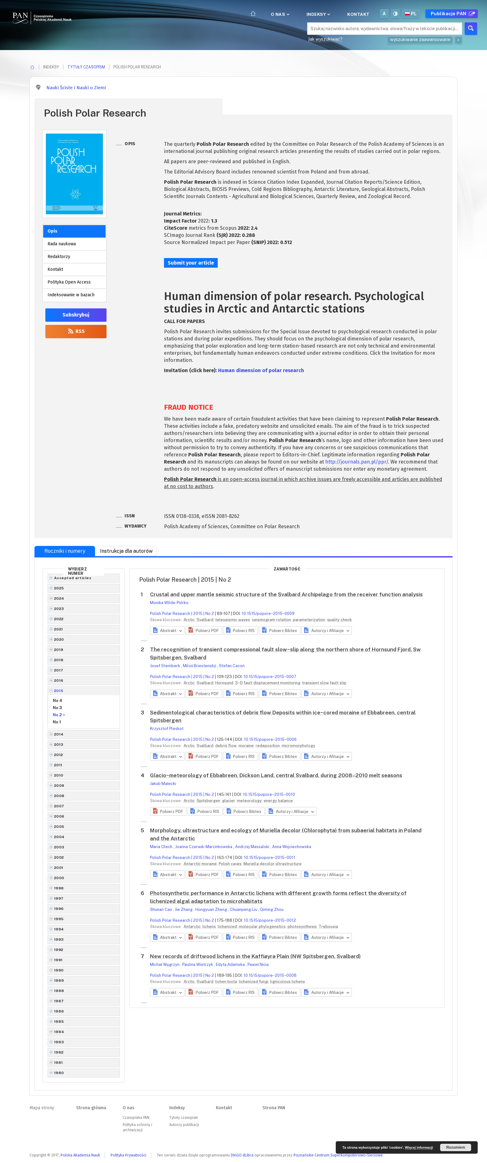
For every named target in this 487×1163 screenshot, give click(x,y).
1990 (59, 970)
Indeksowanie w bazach (71, 295)
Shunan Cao (161, 909)
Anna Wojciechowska (291, 846)
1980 (59, 1073)
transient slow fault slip (324, 683)
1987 (59, 1001)
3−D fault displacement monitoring (268, 683)
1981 (58, 1062)
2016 (58, 680)
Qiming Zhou (272, 909)
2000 (59, 878)
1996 (59, 909)
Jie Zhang (184, 909)
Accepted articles (73, 578)
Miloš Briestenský (200, 665)
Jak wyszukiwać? (325, 39)
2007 (59, 806)
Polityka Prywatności (128, 1155)
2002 (59, 857)
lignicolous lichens (287, 981)
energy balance (278, 800)
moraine (247, 745)
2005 (59, 826)
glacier (229, 800)
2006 (59, 816)
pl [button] (411, 13)
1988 (59, 991)
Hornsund (224, 683)
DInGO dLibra (242, 1155)
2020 (59, 639)
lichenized (228, 926)
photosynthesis (303, 926)
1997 (59, 898)
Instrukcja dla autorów (126, 551)
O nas (280, 14)
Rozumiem (455, 1147)
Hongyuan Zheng (211, 909)
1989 (59, 980)
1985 (59, 1021)
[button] (203, 630)
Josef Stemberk (165, 665)
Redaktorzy (59, 256)
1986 (59, 1011)
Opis (52, 231)
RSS (76, 331)
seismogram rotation (272, 619)
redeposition (268, 745)
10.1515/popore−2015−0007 (270, 676)
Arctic (190, 619)
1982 (59, 1052)
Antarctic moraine (201, 863)
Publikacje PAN (452, 13)
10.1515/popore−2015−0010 (269, 794)
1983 (59, 1042)
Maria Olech (161, 846)
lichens (210, 926)
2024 (59, 598)
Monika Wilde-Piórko (169, 602)
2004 (59, 837)
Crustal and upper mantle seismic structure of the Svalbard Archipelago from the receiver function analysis (286, 594)
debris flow (226, 745)
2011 (58, 765)
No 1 (57, 722)
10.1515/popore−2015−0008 (270, 975)
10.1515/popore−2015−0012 (270, 920)
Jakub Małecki (163, 783)
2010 (58, 775)
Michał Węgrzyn (165, 964)
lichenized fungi (254, 981)
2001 (58, 867)
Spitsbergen (209, 800)
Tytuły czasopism (86, 67)
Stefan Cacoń (231, 665)
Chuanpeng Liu (244, 909)
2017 (58, 670)
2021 (58, 629)
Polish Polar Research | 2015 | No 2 (182, 613)
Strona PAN (273, 1107)
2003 (59, 847)
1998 (59, 888)
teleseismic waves (233, 619)
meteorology (250, 800)
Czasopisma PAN (136, 1117)
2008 (59, 796)
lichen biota (226, 981)
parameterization (309, 619)
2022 (59, 619)
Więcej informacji (419, 1147)
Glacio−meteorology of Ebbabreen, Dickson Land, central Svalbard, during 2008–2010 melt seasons (276, 775)
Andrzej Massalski (252, 846)
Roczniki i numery (64, 551)
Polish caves (231, 863)
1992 (58, 950)
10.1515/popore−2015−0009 (268, 613)
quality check (339, 619)
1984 (59, 1032)
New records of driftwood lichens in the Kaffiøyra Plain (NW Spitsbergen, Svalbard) (255, 956)
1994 (59, 929)
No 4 (57, 700)
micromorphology (298, 745)
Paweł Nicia (258, 964)
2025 (59, 588)
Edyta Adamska (231, 964)
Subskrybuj (75, 315)
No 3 (57, 707)
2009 (59, 785)
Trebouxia (328, 926)
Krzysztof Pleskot (167, 728)
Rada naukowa (62, 244)
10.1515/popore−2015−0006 (270, 739)
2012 (58, 755)
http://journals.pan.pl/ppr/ (356, 462)
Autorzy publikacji (184, 1125)
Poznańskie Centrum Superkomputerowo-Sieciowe (338, 1155)
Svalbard (205, 619)
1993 (59, 939)
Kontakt (358, 14)
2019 (58, 650)
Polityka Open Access (69, 282)
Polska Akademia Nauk (80, 1155)
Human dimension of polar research (261, 370)
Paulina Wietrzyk (198, 964)
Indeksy (318, 14)
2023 (59, 609)
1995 (59, 919)
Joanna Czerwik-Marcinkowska (204, 846)
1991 (58, 960)
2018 (59, 660)
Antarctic (193, 926)
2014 (59, 734)
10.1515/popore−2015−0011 (269, 857)
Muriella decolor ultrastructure (273, 863)
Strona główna (91, 1107)
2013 (58, 744)
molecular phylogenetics (263, 926)
